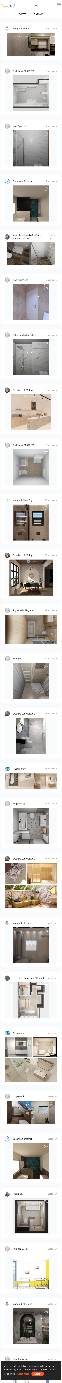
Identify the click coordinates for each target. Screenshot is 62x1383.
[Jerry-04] (31, 629)
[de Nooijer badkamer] (31, 1216)
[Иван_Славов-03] (31, 302)
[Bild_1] (45, 1047)
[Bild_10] (18, 1047)
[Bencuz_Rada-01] (31, 681)
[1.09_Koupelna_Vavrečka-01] (43, 253)
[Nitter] (31, 826)
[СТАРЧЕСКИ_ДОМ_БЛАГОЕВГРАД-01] (31, 357)
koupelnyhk (18, 1096)
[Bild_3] (31, 1070)
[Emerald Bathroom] (31, 1326)
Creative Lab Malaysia (24, 390)
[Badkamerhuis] (31, 203)
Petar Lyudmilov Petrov (24, 335)
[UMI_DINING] (31, 578)
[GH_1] (45, 781)
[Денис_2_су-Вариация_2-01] (31, 1271)
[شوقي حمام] (19, 44)
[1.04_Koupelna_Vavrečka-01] (19, 253)
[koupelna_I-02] (43, 1112)
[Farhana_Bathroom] (31, 736)
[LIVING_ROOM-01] (31, 945)
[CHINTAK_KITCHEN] (42, 873)
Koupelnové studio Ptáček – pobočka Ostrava (27, 237)
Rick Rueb (18, 1194)
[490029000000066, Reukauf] (31, 467)
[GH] (19, 781)
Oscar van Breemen (23, 181)
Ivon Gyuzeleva (20, 126)
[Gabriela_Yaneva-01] (31, 148)
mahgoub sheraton (22, 28)
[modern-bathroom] (31, 522)
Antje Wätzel (19, 803)
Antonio (17, 658)
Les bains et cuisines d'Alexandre (29, 978)
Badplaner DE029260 (23, 71)
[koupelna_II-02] (19, 1112)
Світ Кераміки (20, 1249)
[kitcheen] (43, 44)
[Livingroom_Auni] (31, 896)
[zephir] (31, 1000)
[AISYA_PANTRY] (31, 412)
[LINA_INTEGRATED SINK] (15, 873)
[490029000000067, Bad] (31, 93)
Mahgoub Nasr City (22, 500)
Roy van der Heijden (23, 610)
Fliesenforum (19, 768)
